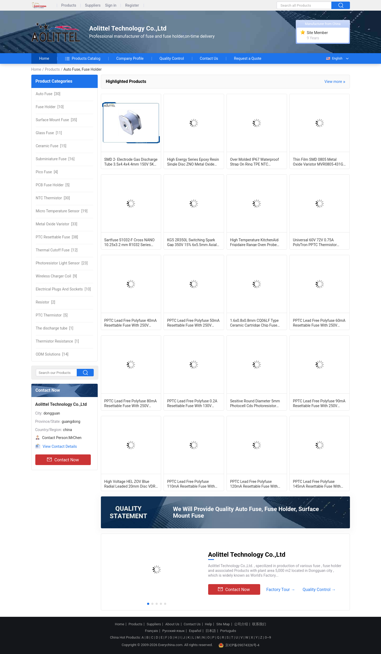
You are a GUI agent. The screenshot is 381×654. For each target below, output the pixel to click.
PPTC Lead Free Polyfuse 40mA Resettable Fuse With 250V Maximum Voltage (130, 322)
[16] (55, 159)
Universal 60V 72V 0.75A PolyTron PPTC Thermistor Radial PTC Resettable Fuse (315, 242)
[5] (53, 185)
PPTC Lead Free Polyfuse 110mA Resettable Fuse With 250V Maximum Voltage (191, 483)
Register (132, 5)
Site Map (223, 624)
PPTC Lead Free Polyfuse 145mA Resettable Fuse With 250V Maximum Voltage (317, 483)
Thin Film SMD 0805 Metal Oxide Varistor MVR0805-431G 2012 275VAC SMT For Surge (318, 161)
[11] (49, 133)
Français (151, 630)
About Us (172, 624)
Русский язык (173, 630)
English (334, 58)
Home (44, 58)
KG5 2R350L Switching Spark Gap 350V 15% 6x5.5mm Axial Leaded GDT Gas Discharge (192, 242)
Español (195, 630)
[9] (56, 276)
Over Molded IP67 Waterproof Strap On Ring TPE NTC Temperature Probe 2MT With (254, 161)
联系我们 (259, 624)
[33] (56, 224)
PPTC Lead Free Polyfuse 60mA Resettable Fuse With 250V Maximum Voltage (319, 322)
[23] (62, 263)
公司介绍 (241, 624)
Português (228, 630)
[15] (51, 146)
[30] (48, 94)
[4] (47, 172)
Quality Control (172, 58)
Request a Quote (247, 58)
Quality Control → (319, 589)
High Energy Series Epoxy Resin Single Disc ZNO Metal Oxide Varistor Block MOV (193, 161)
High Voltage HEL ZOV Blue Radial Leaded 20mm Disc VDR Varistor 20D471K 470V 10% (129, 483)
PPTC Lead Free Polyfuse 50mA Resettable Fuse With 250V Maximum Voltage (193, 322)
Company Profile (130, 58)
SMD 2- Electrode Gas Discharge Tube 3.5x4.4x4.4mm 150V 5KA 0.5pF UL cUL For (131, 161)
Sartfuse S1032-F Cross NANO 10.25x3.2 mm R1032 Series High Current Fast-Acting (129, 242)
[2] (45, 302)
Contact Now (63, 459)
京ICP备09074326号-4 (239, 645)
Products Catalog (82, 58)
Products (68, 5)
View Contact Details (60, 446)
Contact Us (209, 58)
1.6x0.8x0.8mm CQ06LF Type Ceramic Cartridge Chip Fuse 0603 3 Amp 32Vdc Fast (254, 322)
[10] (50, 107)
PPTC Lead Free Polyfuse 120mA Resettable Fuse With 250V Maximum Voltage (254, 483)
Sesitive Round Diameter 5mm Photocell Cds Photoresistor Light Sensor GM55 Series (255, 403)
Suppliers (93, 5)
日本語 (211, 630)
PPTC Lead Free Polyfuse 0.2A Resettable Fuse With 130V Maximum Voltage (192, 403)
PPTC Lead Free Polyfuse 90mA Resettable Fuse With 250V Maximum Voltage (319, 403)
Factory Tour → (280, 589)
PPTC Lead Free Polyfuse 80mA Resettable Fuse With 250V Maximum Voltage (130, 403)
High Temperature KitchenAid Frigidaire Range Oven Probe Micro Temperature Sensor (254, 242)
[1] (54, 328)
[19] (62, 211)
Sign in (111, 5)
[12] (57, 250)
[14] (52, 354)
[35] (56, 120)
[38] (57, 237)
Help (208, 624)
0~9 (268, 637)
